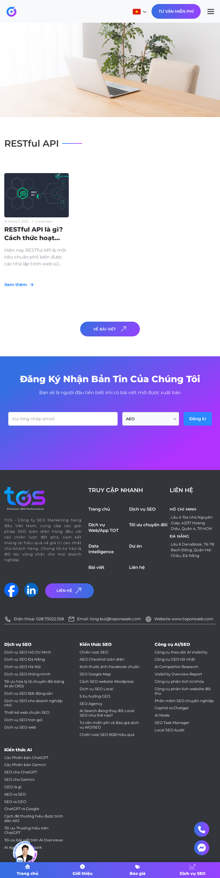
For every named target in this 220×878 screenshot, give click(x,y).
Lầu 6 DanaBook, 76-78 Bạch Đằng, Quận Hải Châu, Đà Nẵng (192, 550)
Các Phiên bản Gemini (25, 765)
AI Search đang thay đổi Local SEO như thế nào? (107, 713)
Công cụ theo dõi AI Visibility (181, 652)
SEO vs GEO (15, 802)
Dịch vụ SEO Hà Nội (22, 667)
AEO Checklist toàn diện (102, 659)
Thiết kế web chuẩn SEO (26, 712)
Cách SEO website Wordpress (107, 681)
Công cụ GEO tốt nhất (175, 659)
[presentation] (51, 441)
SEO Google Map (95, 674)
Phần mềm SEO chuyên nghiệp (184, 701)
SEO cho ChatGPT (20, 772)
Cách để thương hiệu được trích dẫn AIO (33, 818)
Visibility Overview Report (178, 674)
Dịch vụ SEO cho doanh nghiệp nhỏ (33, 703)
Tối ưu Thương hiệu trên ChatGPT (26, 830)
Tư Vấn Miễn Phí (176, 11)
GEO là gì (13, 787)
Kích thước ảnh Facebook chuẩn (110, 667)
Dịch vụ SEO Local (96, 689)
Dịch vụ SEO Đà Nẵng (24, 659)
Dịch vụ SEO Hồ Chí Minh (27, 652)
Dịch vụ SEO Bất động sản (28, 693)
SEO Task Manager (172, 723)
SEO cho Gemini (19, 779)
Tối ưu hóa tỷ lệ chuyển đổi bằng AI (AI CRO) (34, 683)
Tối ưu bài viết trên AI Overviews (33, 840)
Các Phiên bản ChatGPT (26, 758)
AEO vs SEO (15, 794)
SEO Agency (91, 704)
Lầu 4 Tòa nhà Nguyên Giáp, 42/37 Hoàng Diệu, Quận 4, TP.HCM (192, 523)
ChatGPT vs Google (21, 809)
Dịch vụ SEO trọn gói (23, 720)
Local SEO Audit (169, 730)
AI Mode (162, 715)
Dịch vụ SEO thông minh (27, 674)
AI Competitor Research (176, 667)
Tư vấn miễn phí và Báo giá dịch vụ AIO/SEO (109, 725)
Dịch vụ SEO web (20, 727)
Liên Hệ (70, 590)
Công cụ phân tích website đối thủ (183, 691)
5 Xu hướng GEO (95, 696)
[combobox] (150, 419)
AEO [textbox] (130, 418)
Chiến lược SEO (94, 652)
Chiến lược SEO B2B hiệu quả (107, 735)
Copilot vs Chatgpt (172, 708)
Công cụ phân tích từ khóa (179, 681)
